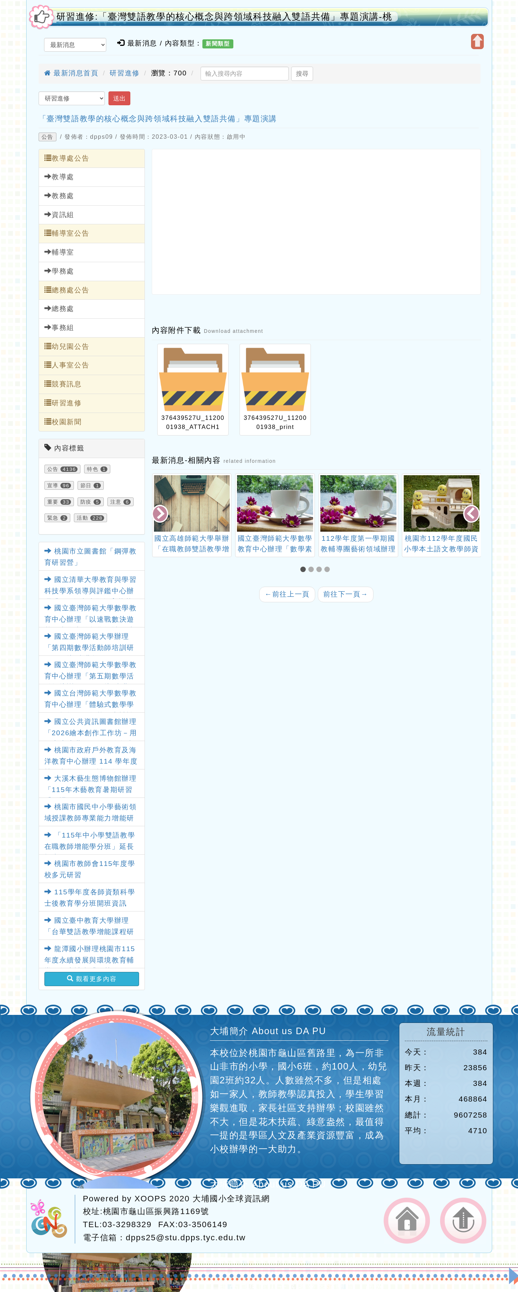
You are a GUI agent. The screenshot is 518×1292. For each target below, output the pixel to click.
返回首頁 (407, 1221)
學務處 (59, 271)
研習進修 (124, 73)
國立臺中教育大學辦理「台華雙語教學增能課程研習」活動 (89, 931)
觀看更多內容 (92, 978)
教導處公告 (67, 158)
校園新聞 (63, 422)
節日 (86, 485)
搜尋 (302, 73)
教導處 (59, 177)
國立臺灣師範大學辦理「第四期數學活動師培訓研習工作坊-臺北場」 (89, 647)
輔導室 (59, 252)
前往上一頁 (287, 594)
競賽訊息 (63, 384)
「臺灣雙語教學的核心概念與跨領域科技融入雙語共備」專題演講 (158, 118)
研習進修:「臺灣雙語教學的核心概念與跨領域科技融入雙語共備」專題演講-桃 (224, 16)
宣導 (53, 485)
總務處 (59, 308)
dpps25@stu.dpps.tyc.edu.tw (186, 1237)
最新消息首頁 (71, 73)
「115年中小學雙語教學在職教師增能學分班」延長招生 (89, 846)
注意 (116, 502)
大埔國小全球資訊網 (231, 1198)
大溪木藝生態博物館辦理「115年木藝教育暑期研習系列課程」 (90, 789)
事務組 (59, 327)
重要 (53, 502)
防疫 (86, 502)
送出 (119, 98)
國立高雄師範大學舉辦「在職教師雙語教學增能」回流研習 (191, 549)
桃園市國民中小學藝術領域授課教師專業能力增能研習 (90, 818)
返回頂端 (463, 1221)
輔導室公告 (67, 233)
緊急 (53, 518)
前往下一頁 (345, 594)
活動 (82, 518)
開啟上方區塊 (477, 41)
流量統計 (446, 1032)
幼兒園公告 (67, 346)
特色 (92, 469)
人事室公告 (67, 365)
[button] (304, 570)
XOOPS (151, 1198)
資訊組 (59, 214)
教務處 (59, 196)
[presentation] (160, 514)
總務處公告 (67, 290)
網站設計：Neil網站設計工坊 (52, 1219)
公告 (47, 137)
